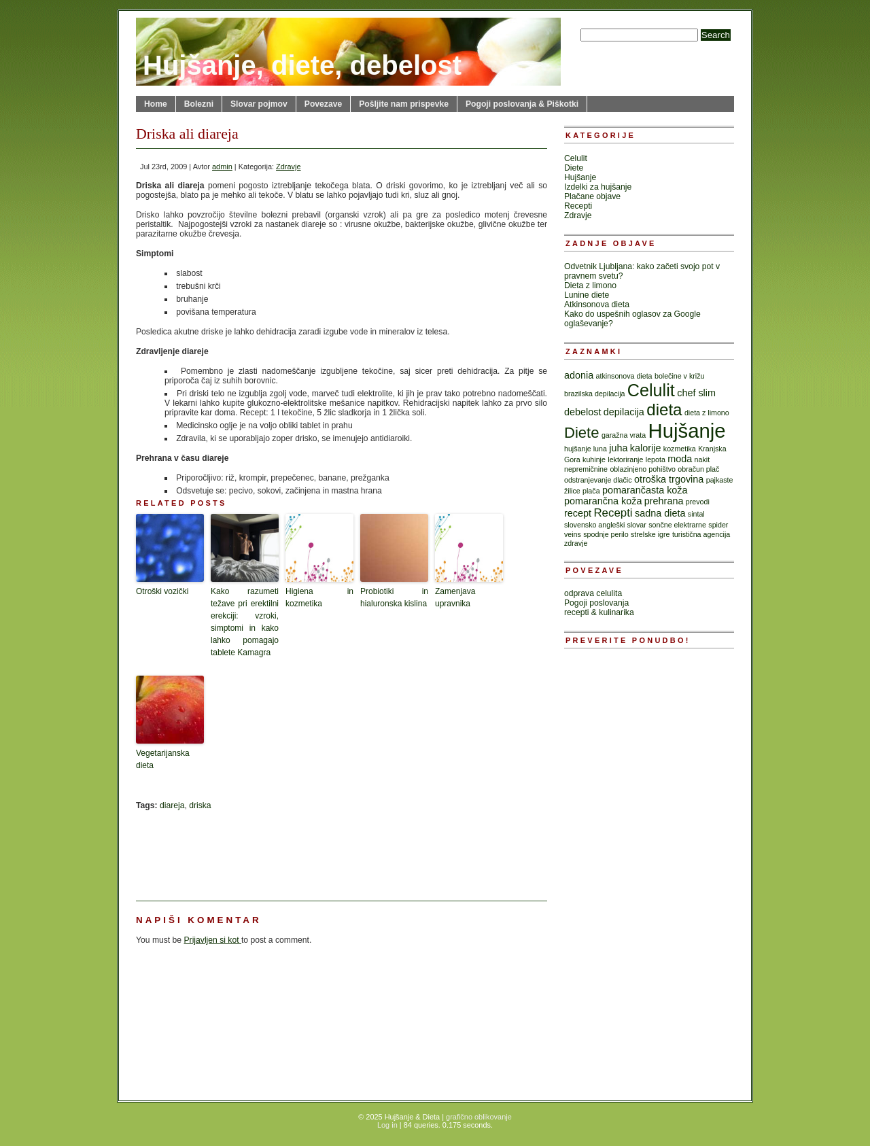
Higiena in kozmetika (319, 597)
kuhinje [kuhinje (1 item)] (594, 459)
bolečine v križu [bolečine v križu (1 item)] (679, 376)
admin (222, 166)
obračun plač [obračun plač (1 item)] (698, 469)
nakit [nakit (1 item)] (702, 459)
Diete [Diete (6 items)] (581, 432)
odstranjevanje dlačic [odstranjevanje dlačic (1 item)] (598, 480)
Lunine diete (586, 295)
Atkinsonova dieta (596, 304)
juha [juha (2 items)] (618, 447)
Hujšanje (580, 177)
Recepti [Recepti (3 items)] (612, 512)
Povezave (323, 104)
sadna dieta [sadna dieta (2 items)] (660, 513)
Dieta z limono (590, 285)
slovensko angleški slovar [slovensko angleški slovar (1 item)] (605, 525)
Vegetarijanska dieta (163, 759)
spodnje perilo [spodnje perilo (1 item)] (605, 534)
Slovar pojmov (259, 104)
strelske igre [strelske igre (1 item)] (650, 534)
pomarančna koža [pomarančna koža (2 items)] (603, 501)
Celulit (575, 158)
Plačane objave (592, 196)
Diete (573, 168)
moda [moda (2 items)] (679, 458)
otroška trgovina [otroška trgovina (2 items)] (668, 479)
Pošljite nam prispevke (404, 104)
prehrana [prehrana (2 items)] (664, 501)
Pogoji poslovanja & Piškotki (522, 104)
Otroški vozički (162, 591)
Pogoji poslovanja (596, 603)
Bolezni (198, 104)
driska (200, 805)
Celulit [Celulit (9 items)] (651, 390)
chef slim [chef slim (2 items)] (696, 392)
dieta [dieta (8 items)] (664, 409)
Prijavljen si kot (212, 940)
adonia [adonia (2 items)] (578, 375)
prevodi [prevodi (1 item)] (698, 502)
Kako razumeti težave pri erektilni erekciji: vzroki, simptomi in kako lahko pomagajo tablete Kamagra (245, 622)
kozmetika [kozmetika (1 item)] (679, 449)
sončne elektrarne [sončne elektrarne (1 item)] (677, 525)
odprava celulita (593, 593)
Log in (387, 1125)
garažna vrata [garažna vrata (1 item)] (624, 435)
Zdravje (288, 166)
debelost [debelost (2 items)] (582, 411)
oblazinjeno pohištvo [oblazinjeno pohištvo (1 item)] (643, 469)
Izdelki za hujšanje (597, 187)
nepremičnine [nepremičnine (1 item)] (586, 469)
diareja (172, 805)
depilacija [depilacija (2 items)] (624, 411)
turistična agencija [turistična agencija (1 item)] (701, 534)
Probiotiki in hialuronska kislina (394, 597)
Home (155, 104)
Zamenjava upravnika (455, 597)
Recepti (578, 206)
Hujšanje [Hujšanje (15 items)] (686, 430)
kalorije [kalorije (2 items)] (645, 447)
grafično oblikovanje (479, 1117)
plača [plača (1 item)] (590, 491)
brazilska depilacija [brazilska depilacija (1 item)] (594, 393)
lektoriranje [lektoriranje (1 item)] (625, 459)
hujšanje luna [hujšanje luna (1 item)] (585, 449)
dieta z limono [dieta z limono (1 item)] (706, 413)
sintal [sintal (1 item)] (696, 514)
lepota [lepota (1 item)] (655, 459)
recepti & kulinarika (599, 612)
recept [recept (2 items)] (577, 513)
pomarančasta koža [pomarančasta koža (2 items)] (645, 490)
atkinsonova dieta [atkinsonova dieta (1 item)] (624, 376)
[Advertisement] (204, 851)
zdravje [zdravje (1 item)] (575, 543)
